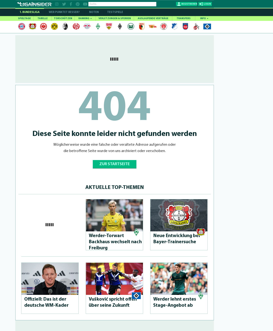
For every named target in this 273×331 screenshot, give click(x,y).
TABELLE (42, 18)
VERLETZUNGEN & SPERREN (115, 18)
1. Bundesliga (30, 12)
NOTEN (94, 12)
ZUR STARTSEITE (114, 164)
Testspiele (114, 12)
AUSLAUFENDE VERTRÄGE (153, 18)
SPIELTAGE (24, 18)
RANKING (85, 18)
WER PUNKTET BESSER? (64, 12)
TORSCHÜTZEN (63, 18)
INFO (204, 18)
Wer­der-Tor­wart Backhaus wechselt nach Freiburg (115, 241)
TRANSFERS (184, 18)
